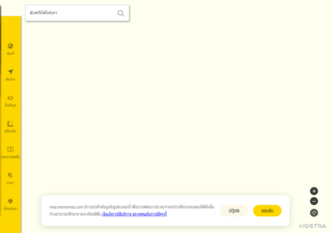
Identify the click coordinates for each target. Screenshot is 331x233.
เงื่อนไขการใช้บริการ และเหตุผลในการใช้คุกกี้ (134, 214)
